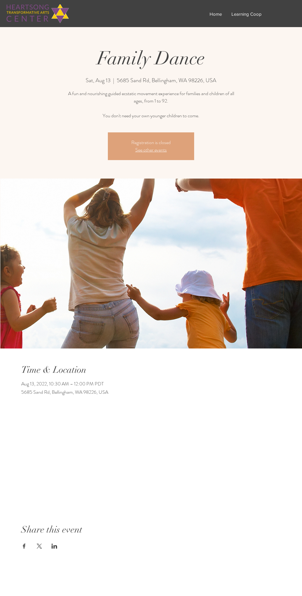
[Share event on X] (39, 546)
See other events (151, 149)
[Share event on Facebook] (24, 546)
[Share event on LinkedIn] (54, 546)
